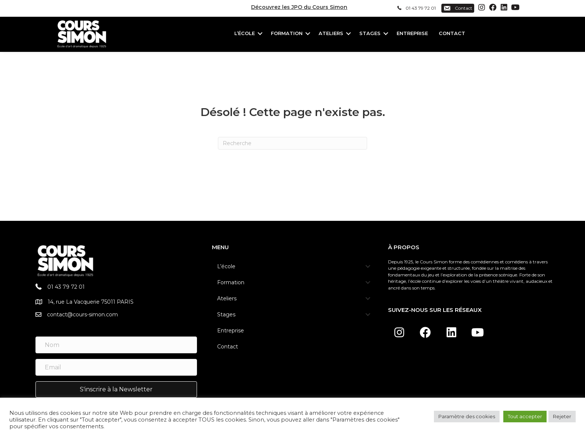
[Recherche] (292, 143)
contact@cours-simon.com (82, 314)
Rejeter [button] (562, 416)
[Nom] (116, 345)
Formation (287, 33)
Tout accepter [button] (525, 416)
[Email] (116, 367)
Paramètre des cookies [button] (466, 416)
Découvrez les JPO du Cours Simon (299, 7)
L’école (244, 33)
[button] (481, 7)
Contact (452, 33)
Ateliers (331, 33)
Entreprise (412, 33)
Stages (370, 33)
